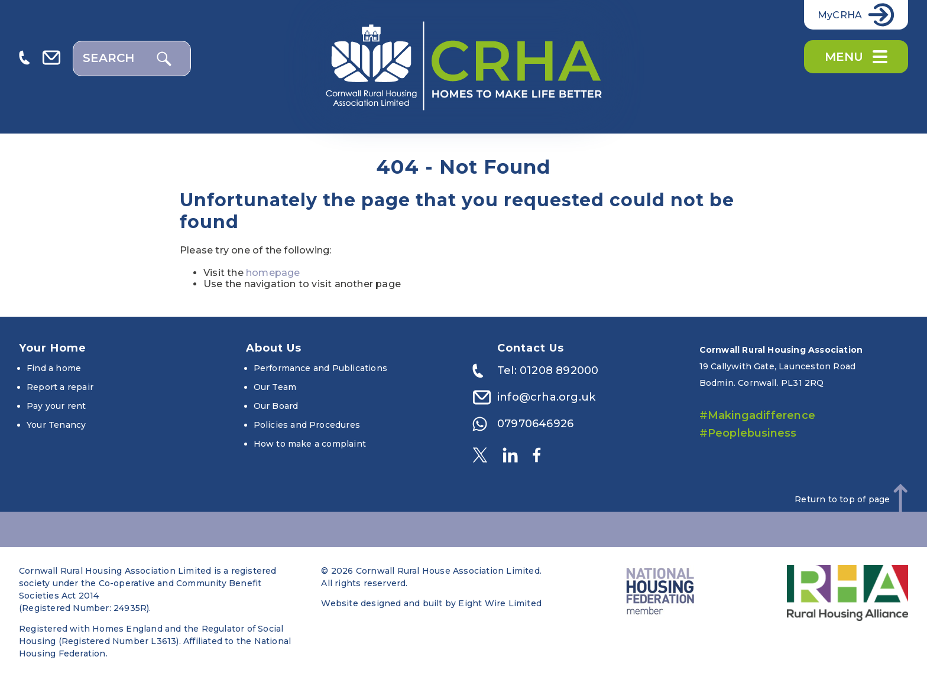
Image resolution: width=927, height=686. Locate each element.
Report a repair (60, 387)
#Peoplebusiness (748, 433)
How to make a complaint (310, 443)
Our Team (275, 387)
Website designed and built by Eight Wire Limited (431, 603)
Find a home (54, 368)
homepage (273, 272)
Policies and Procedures (307, 425)
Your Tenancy (56, 425)
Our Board (276, 406)
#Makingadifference (757, 415)
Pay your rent (56, 406)
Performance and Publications (321, 368)
